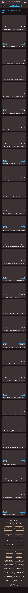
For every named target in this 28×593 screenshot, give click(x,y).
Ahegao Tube (9, 523)
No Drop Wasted (8, 568)
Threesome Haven (18, 580)
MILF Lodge (19, 564)
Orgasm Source (20, 568)
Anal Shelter (19, 523)
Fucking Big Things (8, 544)
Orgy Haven (8, 572)
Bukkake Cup (8, 536)
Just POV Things (20, 548)
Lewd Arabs (19, 552)
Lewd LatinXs (19, 560)
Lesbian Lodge (9, 552)
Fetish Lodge (19, 540)
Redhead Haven (8, 576)
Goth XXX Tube (20, 544)
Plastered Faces (19, 572)
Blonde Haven (19, 528)
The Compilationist (11, 2)
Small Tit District (20, 576)
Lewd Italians (9, 560)
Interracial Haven (8, 548)
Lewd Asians (9, 556)
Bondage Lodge (8, 532)
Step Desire (7, 580)
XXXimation (14, 584)
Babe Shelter (9, 528)
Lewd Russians (9, 564)
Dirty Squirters (9, 540)
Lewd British (19, 556)
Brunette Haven (20, 532)
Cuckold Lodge (19, 536)
